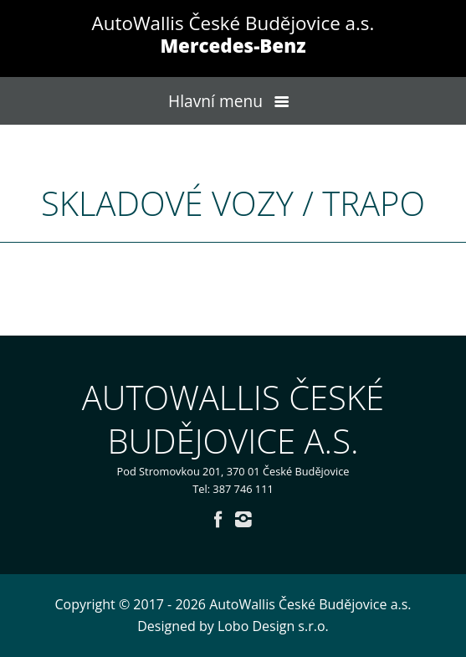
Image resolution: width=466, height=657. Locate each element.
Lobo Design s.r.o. (273, 626)
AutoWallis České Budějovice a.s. (233, 34)
